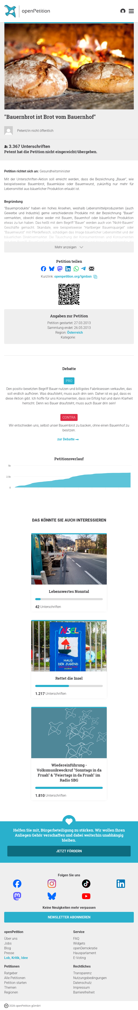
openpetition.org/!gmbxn (75, 276)
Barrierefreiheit (84, 992)
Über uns (10, 939)
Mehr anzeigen (69, 247)
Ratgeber (10, 973)
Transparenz (82, 973)
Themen (10, 987)
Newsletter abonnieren (69, 917)
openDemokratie (85, 948)
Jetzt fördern (69, 851)
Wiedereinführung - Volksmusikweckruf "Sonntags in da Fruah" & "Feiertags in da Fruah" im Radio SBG (69, 773)
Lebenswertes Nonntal (69, 591)
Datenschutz (82, 983)
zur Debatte (66, 439)
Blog (7, 948)
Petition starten (15, 983)
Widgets (79, 943)
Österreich (75, 333)
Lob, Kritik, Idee (16, 958)
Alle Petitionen (14, 978)
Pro (69, 381)
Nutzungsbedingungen (90, 978)
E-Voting (79, 958)
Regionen (11, 992)
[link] (131, 11)
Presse (9, 953)
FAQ (76, 939)
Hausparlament (84, 953)
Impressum (81, 987)
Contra (69, 417)
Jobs (8, 943)
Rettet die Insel (69, 678)
